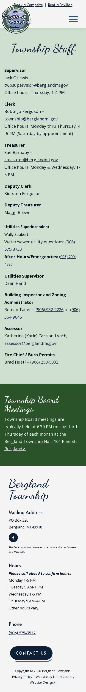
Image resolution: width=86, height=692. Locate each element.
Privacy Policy (22, 676)
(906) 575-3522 (22, 632)
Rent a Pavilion (60, 4)
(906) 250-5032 (44, 362)
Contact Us (31, 653)
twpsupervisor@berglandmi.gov (36, 85)
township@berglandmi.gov (31, 119)
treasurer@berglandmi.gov (31, 159)
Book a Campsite (28, 4)
